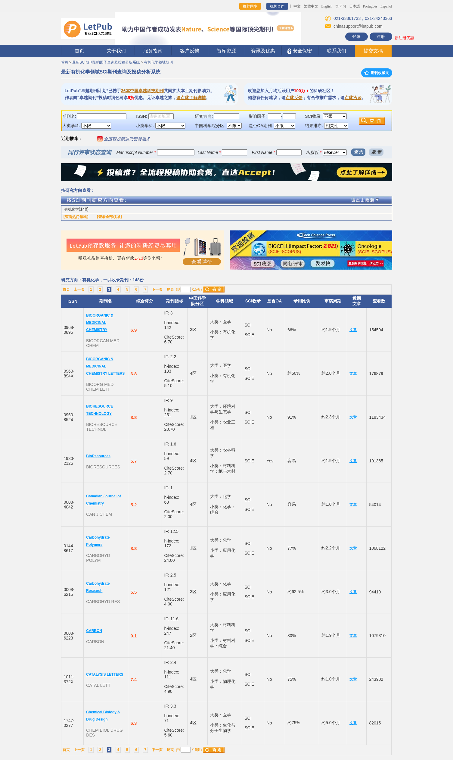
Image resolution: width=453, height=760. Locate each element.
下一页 (157, 289)
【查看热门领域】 (75, 217)
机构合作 (277, 6)
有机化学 (71, 209)
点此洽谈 (353, 97)
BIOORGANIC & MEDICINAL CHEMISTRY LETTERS (105, 366)
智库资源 (226, 50)
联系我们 (336, 50)
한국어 (340, 6)
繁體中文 (311, 6)
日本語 (354, 6)
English (326, 6)
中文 (297, 6)
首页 (79, 50)
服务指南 (153, 50)
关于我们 (116, 50)
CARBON (94, 631)
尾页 (170, 289)
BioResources (98, 456)
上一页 (79, 289)
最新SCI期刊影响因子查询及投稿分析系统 (106, 62)
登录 (356, 36)
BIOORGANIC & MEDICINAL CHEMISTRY (99, 322)
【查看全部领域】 (109, 217)
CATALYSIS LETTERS (104, 674)
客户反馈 (189, 50)
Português (370, 6)
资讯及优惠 (263, 50)
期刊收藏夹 (376, 72)
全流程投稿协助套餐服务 (127, 138)
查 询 (358, 152)
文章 (353, 330)
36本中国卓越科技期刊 (142, 90)
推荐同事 (250, 6)
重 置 (376, 152)
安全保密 (299, 51)
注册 (381, 36)
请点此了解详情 (191, 97)
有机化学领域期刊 (158, 62)
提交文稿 (373, 50)
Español (386, 6)
